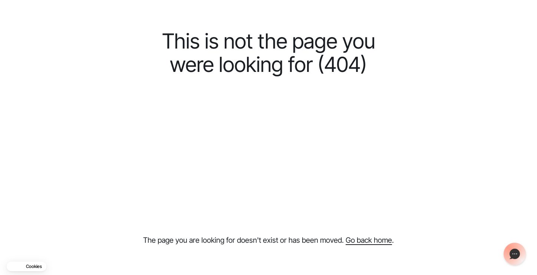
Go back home (369, 240)
